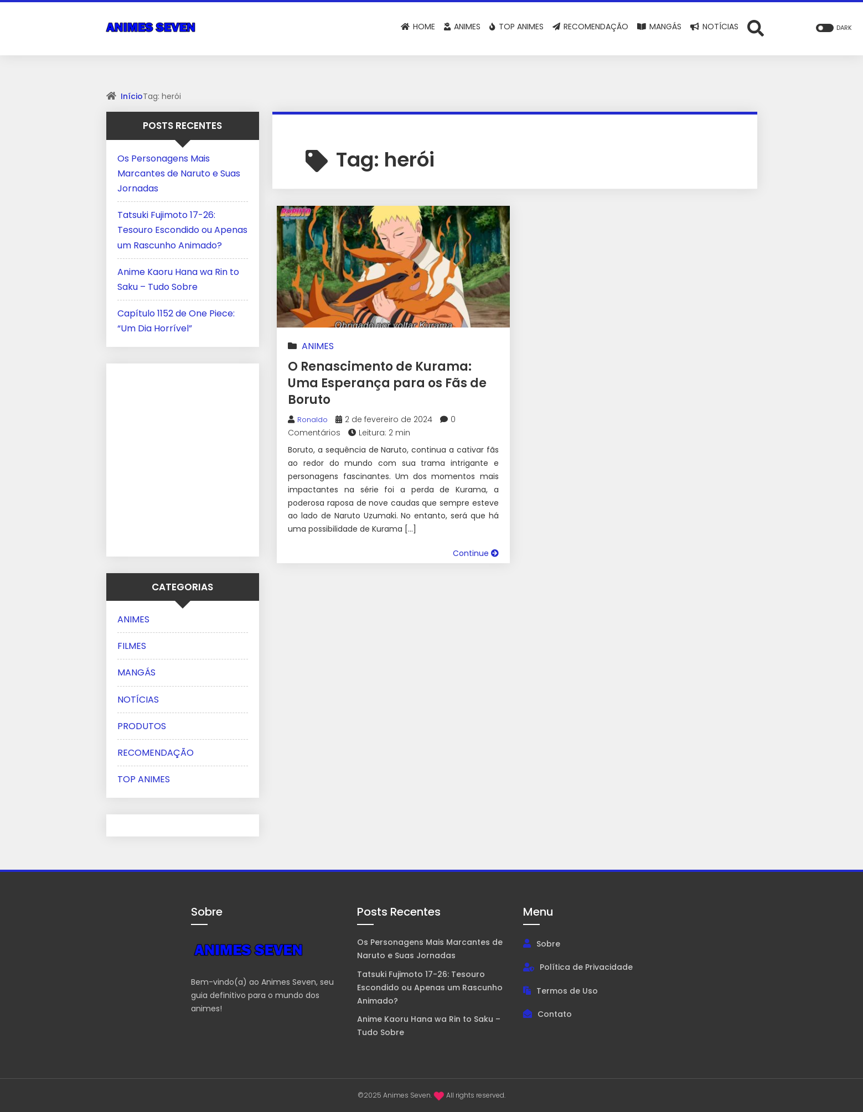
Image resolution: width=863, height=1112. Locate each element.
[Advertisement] (186, 458)
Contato (555, 1014)
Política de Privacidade (586, 967)
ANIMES (318, 346)
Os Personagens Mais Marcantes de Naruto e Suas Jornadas (178, 173)
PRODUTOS (141, 726)
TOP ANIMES (143, 779)
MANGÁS (136, 672)
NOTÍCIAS (138, 699)
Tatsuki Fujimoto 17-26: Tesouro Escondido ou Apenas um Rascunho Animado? (182, 230)
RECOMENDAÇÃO (155, 752)
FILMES (131, 646)
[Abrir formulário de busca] (755, 27)
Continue (476, 553)
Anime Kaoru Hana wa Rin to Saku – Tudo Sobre (428, 1026)
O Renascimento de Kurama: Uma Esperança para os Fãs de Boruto (388, 382)
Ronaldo (313, 419)
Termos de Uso (567, 990)
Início (132, 96)
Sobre (548, 943)
